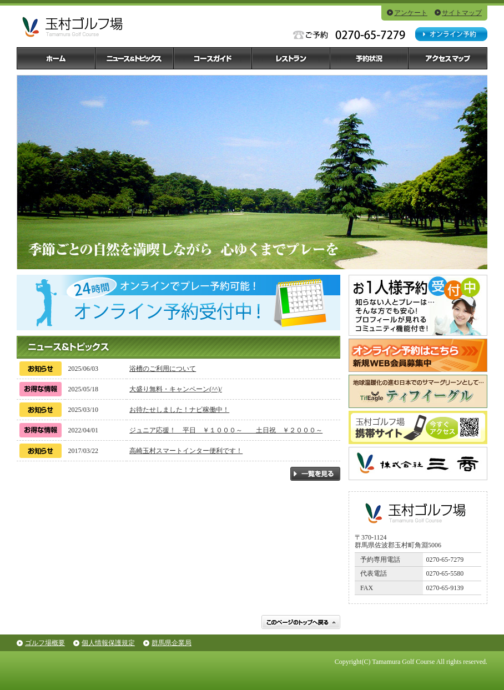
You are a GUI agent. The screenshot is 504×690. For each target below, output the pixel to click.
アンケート (410, 13)
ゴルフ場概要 (45, 643)
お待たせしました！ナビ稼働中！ (179, 410)
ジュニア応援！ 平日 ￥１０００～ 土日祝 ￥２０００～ (225, 430)
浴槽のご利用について (162, 368)
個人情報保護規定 (108, 643)
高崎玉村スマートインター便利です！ (186, 451)
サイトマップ (462, 13)
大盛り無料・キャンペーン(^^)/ (175, 389)
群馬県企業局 (171, 643)
